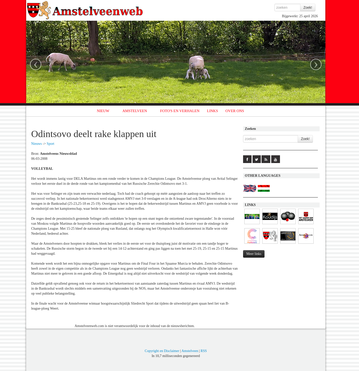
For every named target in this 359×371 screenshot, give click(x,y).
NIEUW (103, 111)
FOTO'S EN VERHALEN (179, 111)
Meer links (253, 254)
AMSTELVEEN (134, 111)
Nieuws (36, 144)
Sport (50, 144)
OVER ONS (234, 111)
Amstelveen (189, 351)
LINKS (212, 111)
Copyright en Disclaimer (162, 351)
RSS (204, 351)
